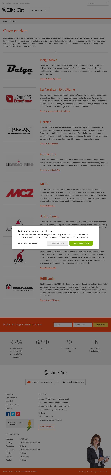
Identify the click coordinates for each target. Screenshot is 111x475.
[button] (28, 243)
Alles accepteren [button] (81, 243)
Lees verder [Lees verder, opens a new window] (84, 237)
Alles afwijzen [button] (57, 243)
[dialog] (55, 237)
